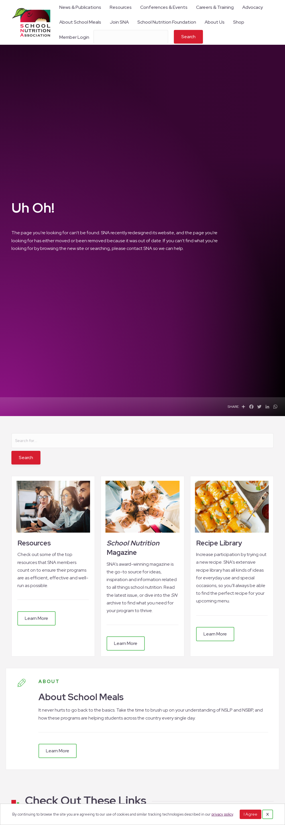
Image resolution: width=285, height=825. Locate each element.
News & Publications (80, 7)
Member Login (74, 37)
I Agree (250, 814)
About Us (215, 22)
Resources (121, 7)
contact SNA (139, 248)
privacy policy (222, 814)
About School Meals (80, 22)
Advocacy (252, 7)
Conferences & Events (164, 7)
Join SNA (119, 22)
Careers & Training (215, 7)
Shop (238, 22)
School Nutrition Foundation (166, 22)
